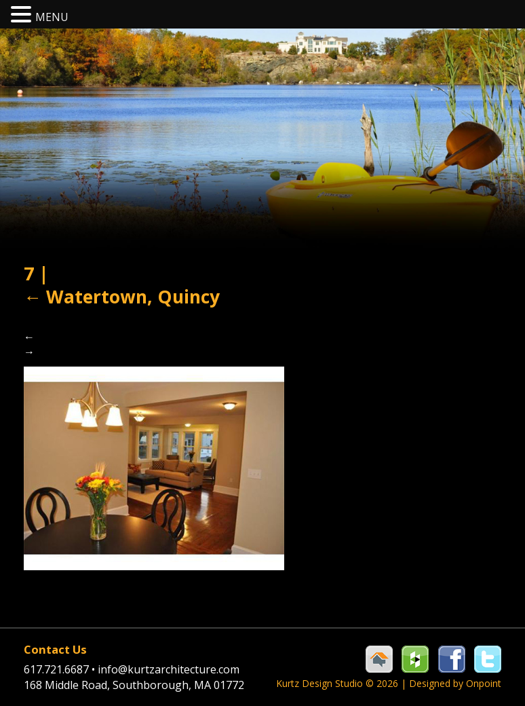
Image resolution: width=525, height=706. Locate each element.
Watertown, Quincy (122, 296)
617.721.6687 (61, 669)
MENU (52, 17)
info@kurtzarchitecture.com (168, 669)
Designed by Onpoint (455, 683)
